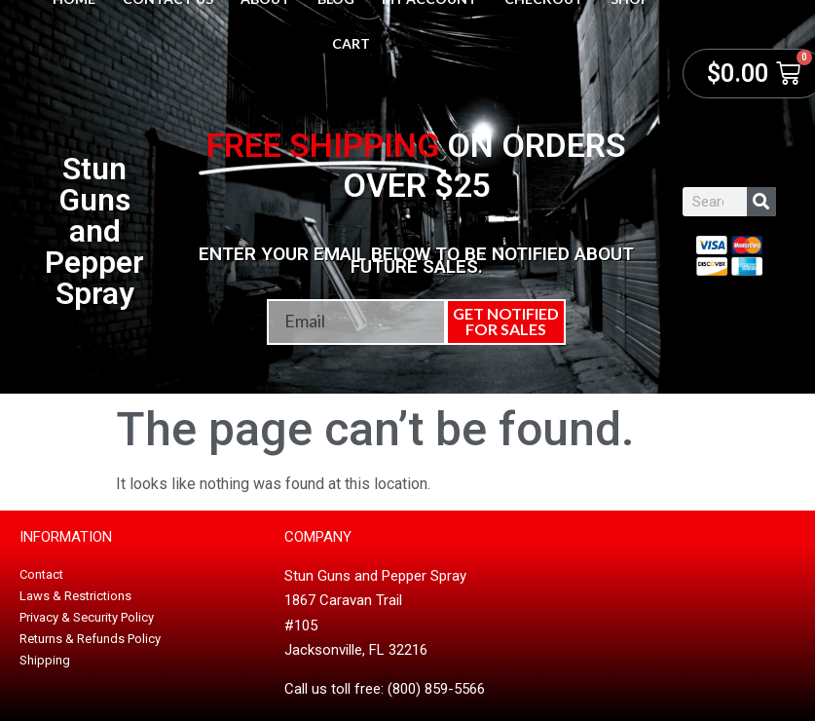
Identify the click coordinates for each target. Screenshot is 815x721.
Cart (351, 43)
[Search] (761, 201)
